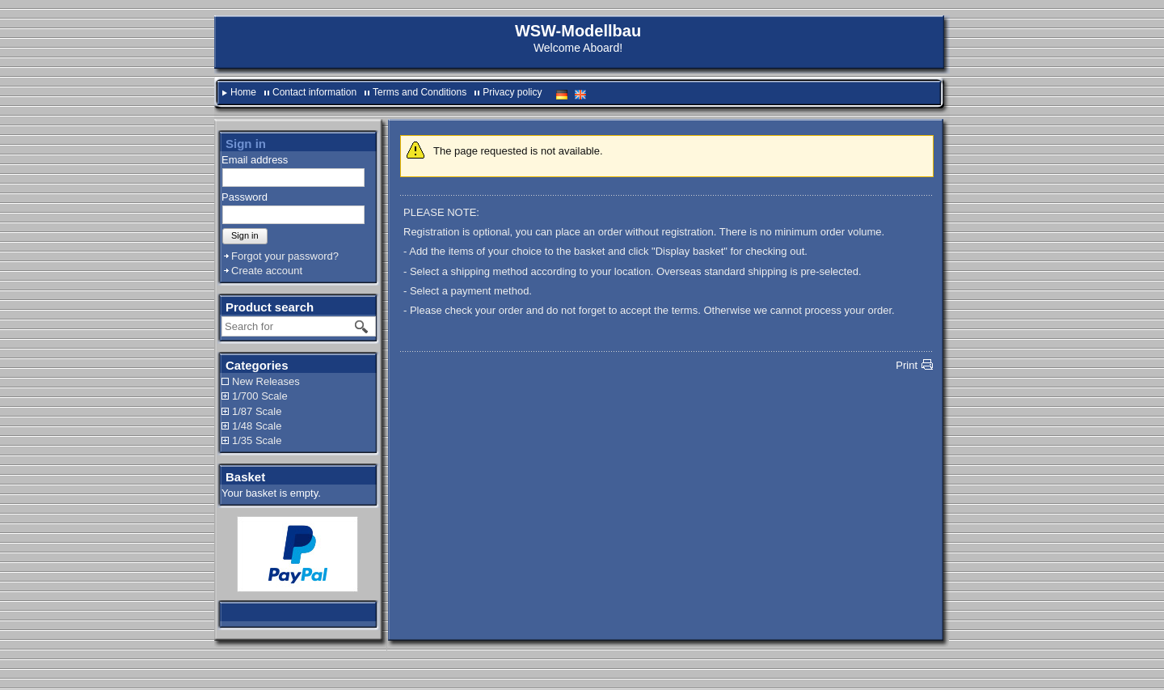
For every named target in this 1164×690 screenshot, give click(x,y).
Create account (266, 271)
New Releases (266, 381)
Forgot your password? (285, 256)
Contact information (314, 92)
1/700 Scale (260, 396)
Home (243, 92)
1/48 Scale (256, 426)
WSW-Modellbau (578, 31)
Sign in (245, 235)
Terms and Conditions (419, 92)
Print (906, 365)
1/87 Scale (256, 411)
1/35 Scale (256, 440)
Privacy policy (512, 92)
